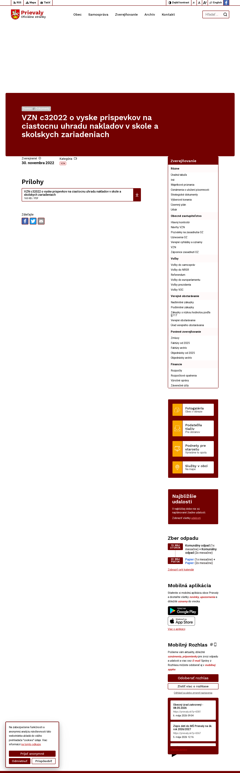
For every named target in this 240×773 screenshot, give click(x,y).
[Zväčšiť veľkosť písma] (205, 2)
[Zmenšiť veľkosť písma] (194, 2)
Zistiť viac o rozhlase (193, 617)
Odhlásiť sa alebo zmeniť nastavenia (193, 623)
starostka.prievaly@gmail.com (211, 748)
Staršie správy (178, 680)
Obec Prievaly (98, 764)
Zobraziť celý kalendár (181, 500)
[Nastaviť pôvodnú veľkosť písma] (199, 2)
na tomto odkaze (17, 744)
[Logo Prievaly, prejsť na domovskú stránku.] (28, 14)
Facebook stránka (204, 752)
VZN (63, 94)
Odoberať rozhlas (193, 609)
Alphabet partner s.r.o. (55, 764)
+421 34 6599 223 (205, 744)
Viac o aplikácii (176, 559)
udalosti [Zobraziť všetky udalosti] (196, 448)
